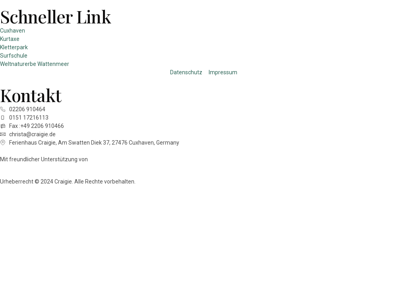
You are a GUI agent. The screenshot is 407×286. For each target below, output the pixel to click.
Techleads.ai (106, 159)
